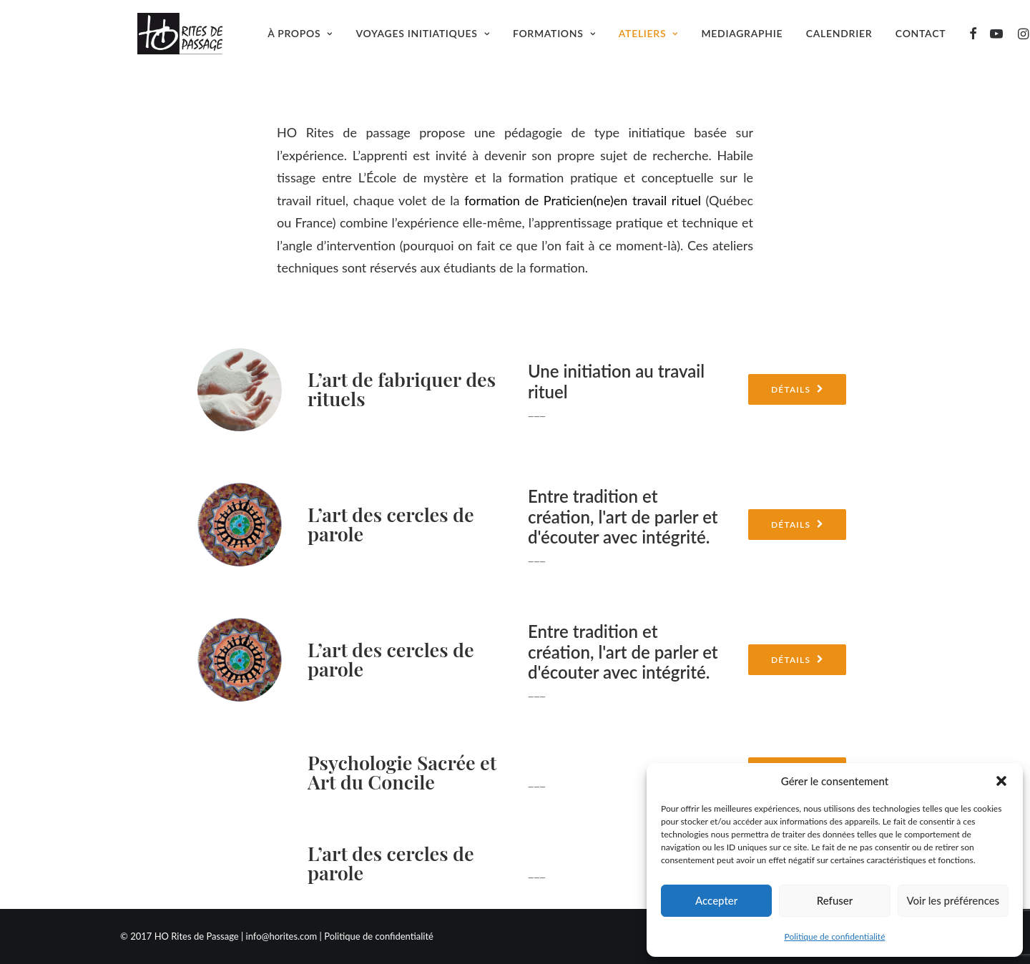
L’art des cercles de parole (391, 523)
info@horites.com (282, 936)
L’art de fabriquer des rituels (402, 388)
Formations (561, 40)
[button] (1001, 781)
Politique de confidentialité (835, 936)
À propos (307, 40)
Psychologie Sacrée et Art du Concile (402, 772)
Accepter (716, 900)
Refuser (835, 900)
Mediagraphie (749, 40)
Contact (928, 40)
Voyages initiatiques (430, 40)
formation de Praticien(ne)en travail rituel (582, 200)
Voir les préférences (953, 900)
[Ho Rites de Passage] (175, 40)
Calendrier (846, 40)
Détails (797, 389)
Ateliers (655, 40)
